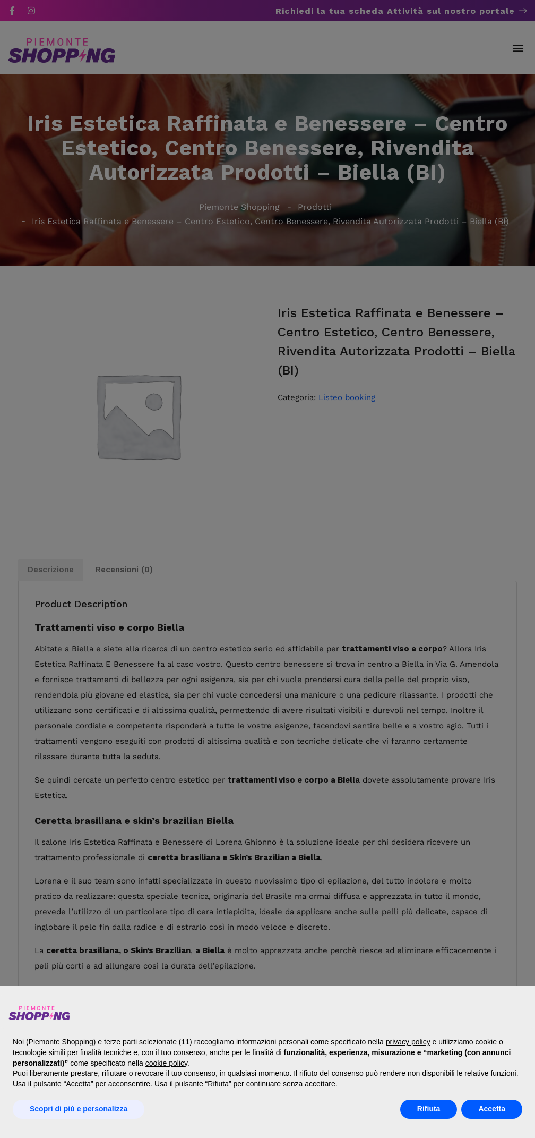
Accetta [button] (491, 1109)
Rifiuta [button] (429, 1109)
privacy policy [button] (408, 1042)
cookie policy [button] (166, 1063)
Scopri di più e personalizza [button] (78, 1109)
